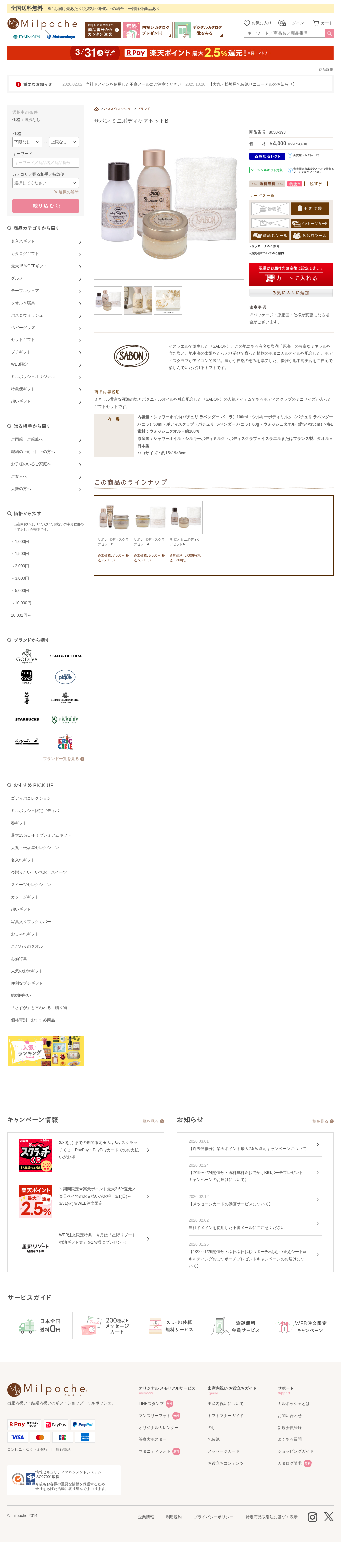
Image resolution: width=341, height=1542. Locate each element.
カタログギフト (25, 897)
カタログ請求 (290, 1463)
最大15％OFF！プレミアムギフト (41, 835)
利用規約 (174, 1517)
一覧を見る (149, 1121)
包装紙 (214, 1439)
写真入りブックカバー (31, 921)
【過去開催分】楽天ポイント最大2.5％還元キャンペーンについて (247, 1148)
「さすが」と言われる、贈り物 (39, 1007)
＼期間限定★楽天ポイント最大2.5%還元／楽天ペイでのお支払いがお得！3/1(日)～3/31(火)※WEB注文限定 (97, 1196)
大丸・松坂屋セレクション (35, 847)
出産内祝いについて (226, 1403)
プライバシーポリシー (214, 1517)
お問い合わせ (290, 1415)
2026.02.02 (72, 84)
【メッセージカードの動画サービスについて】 (231, 1204)
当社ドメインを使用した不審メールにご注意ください (133, 84)
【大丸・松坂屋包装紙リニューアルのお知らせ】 (253, 84)
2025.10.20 (195, 84)
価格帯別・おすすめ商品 (33, 1020)
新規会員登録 (290, 1427)
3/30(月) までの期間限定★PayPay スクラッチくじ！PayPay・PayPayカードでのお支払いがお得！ (99, 1149)
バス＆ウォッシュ (117, 108)
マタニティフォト (154, 1451)
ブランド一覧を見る (61, 758)
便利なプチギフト (27, 983)
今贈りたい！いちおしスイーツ (39, 872)
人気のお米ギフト (27, 971)
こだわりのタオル (27, 946)
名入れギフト (23, 860)
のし (212, 1427)
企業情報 (146, 1517)
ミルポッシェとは (294, 1403)
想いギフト (21, 909)
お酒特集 (19, 958)
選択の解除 (69, 192)
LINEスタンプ (151, 1403)
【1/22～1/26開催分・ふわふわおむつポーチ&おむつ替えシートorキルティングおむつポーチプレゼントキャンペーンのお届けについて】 (247, 1258)
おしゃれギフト (25, 934)
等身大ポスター (153, 1439)
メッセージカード (224, 1451)
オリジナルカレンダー (158, 1427)
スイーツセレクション (31, 884)
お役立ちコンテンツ (226, 1463)
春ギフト (19, 823)
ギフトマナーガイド (226, 1415)
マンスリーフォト (154, 1415)
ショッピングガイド (296, 1451)
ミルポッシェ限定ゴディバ (35, 810)
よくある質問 (290, 1439)
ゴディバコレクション (31, 798)
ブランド (143, 108)
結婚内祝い (21, 995)
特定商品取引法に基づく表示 (272, 1517)
